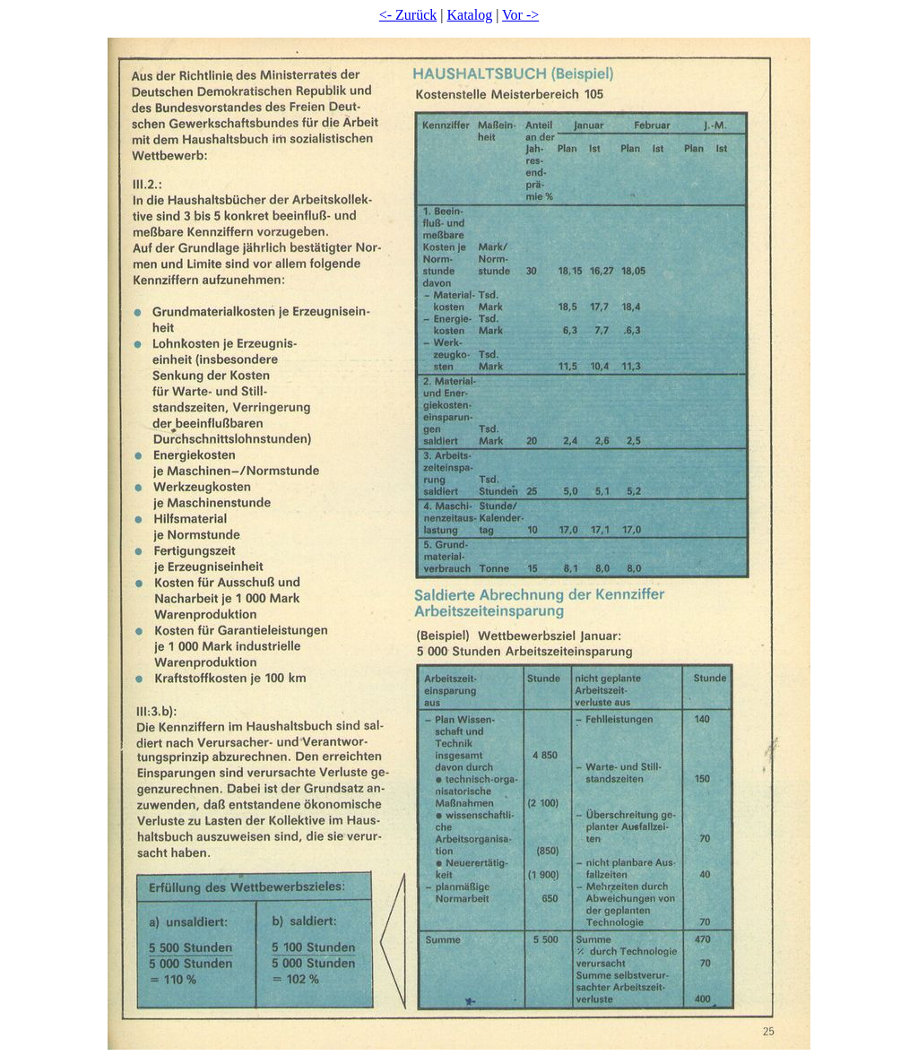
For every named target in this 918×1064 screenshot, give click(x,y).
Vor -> (520, 14)
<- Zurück (408, 14)
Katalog (470, 14)
